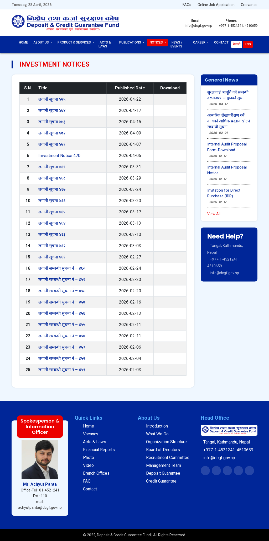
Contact (221, 42)
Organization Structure (166, 441)
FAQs (187, 5)
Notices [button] (157, 42)
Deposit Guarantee (163, 473)
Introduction (157, 426)
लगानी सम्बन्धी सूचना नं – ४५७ (61, 302)
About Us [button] (41, 42)
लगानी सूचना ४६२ (51, 245)
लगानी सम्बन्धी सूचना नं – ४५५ (61, 324)
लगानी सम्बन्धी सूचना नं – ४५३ (61, 347)
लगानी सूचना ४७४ (51, 110)
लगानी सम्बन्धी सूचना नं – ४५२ (61, 358)
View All (213, 214)
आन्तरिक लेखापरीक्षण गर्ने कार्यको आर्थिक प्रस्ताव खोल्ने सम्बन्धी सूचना (228, 121)
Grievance (249, 5)
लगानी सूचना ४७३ (51, 121)
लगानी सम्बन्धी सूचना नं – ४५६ (61, 313)
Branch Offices (96, 473)
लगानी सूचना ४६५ (51, 211)
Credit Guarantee (161, 481)
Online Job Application (216, 5)
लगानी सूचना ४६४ (51, 223)
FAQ (87, 481)
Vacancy (90, 433)
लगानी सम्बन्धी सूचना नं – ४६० (61, 268)
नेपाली (236, 44)
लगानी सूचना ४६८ (51, 178)
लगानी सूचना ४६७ (51, 189)
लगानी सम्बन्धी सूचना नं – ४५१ (61, 369)
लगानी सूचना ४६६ (51, 200)
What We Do (157, 433)
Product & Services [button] (75, 42)
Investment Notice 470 (59, 155)
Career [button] (199, 42)
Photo (88, 457)
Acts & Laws (105, 44)
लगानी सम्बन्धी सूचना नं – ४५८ (61, 290)
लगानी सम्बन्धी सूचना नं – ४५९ (61, 279)
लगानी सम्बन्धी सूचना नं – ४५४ (61, 335)
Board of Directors (163, 449)
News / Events (176, 44)
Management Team (163, 465)
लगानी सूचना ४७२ (51, 133)
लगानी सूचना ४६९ (51, 166)
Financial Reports (99, 449)
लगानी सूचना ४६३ (51, 234)
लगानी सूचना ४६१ (51, 257)
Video (88, 465)
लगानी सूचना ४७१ (51, 144)
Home (23, 42)
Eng (248, 44)
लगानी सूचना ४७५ (51, 99)
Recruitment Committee (167, 457)
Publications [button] (130, 42)
